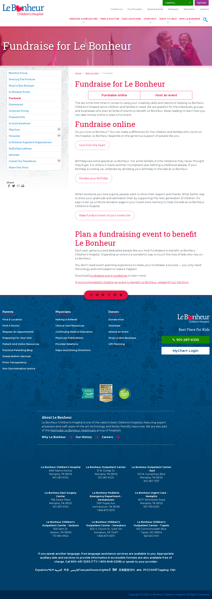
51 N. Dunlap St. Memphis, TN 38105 (106, 472)
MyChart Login (185, 351)
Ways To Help (168, 18)
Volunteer (14, 135)
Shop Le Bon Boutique (21, 85)
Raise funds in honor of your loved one (104, 215)
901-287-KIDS (185, 340)
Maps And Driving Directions (73, 350)
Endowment (16, 104)
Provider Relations (66, 344)
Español (40, 570)
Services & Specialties (83, 18)
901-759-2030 (151, 506)
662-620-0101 (151, 535)
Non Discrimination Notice (18, 368)
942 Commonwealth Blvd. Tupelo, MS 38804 (151, 530)
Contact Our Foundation (22, 161)
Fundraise (15, 98)
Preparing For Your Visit (17, 337)
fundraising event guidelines (108, 275)
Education (189, 9)
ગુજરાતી (106, 570)
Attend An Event (118, 331)
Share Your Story (18, 167)
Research (173, 9)
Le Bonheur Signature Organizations (30, 142)
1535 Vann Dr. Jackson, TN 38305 (60, 530)
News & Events (155, 9)
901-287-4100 (61, 506)
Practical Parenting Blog (17, 350)
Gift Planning (116, 344)
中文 (66, 570)
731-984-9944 (61, 535)
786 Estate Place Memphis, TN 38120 (60, 501)
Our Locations (131, 18)
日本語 (123, 570)
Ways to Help (92, 73)
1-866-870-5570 (106, 510)
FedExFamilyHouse (20, 148)
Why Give (14, 129)
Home (78, 73)
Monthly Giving (18, 73)
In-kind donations (19, 123)
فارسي (74, 570)
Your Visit (150, 18)
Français (84, 570)
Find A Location (12, 319)
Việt (172, 570)
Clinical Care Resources (69, 325)
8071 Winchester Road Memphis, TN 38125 (151, 501)
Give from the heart (92, 145)
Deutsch (96, 570)
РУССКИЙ (150, 570)
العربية (58, 570)
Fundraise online (114, 95)
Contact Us (116, 9)
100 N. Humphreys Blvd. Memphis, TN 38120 (151, 476)
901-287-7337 (151, 481)
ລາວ (139, 570)
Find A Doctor (109, 18)
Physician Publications (69, 337)
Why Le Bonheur (189, 18)
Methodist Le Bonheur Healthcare (73, 430)
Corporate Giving (19, 110)
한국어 (131, 570)
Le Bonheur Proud (19, 91)
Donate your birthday (93, 178)
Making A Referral (66, 319)
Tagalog (163, 570)
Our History (84, 437)
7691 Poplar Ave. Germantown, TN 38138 (106, 505)
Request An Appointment (18, 331)
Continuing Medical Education (74, 331)
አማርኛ (50, 570)
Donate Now (116, 319)
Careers (204, 9)
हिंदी (114, 570)
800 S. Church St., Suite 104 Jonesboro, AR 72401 (106, 530)
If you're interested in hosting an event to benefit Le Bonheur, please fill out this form (131, 282)
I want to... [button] (170, 2)
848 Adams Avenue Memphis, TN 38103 (60, 472)
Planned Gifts (17, 117)
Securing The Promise (22, 79)
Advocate (14, 154)
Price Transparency (14, 362)
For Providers (135, 9)
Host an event (166, 95)
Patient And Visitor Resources (20, 344)
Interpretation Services (16, 356)
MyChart (201, 2)
